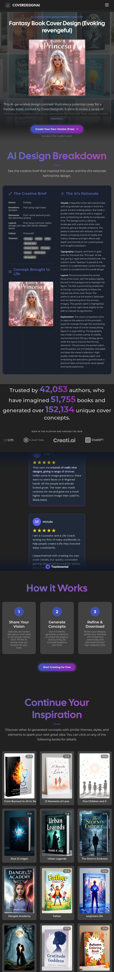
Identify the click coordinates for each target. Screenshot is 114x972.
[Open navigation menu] (106, 5)
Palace (28, 252)
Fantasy (28, 239)
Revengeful (30, 257)
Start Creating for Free (57, 667)
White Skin (40, 252)
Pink (48, 239)
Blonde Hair (30, 243)
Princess (45, 248)
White (38, 239)
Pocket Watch (31, 248)
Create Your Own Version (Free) (57, 129)
